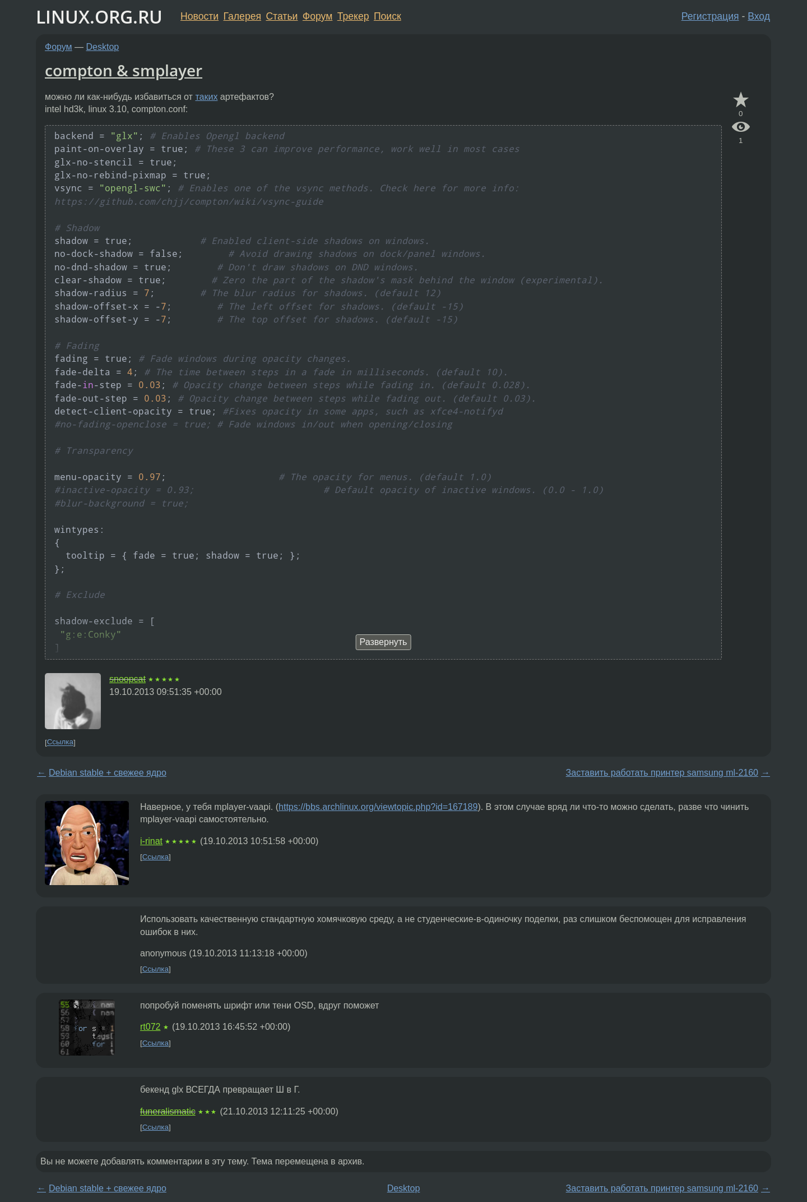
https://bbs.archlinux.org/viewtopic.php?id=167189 (378, 807)
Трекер (353, 16)
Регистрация (710, 16)
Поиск (387, 16)
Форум (317, 16)
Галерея (242, 16)
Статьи (282, 16)
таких (206, 97)
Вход (759, 16)
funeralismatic (168, 1111)
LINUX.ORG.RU (99, 16)
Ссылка (60, 742)
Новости (199, 16)
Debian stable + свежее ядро (107, 772)
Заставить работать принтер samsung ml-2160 (662, 772)
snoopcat (127, 679)
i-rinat (151, 841)
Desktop (102, 47)
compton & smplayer (123, 70)
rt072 (150, 1026)
